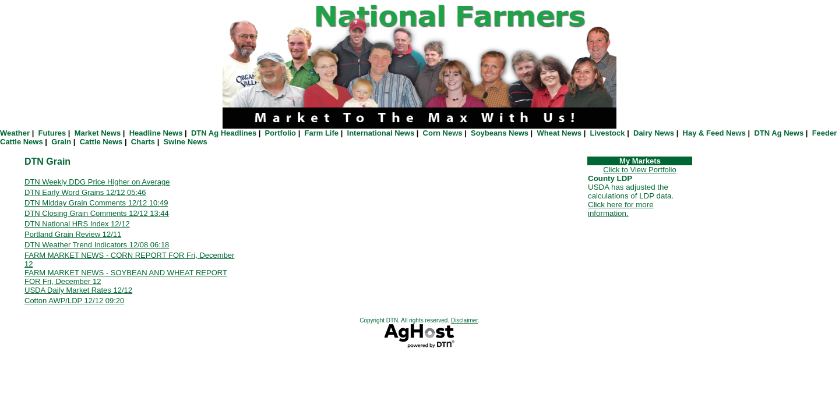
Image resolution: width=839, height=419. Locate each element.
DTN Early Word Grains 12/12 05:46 (85, 192)
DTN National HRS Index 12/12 (77, 223)
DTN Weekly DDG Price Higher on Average (97, 181)
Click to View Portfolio (639, 169)
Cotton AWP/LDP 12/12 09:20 (74, 300)
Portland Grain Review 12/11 (72, 234)
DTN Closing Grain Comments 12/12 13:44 (96, 213)
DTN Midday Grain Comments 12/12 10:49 (96, 202)
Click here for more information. (621, 209)
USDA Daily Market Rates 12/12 (78, 290)
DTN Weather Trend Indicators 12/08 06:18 (96, 244)
